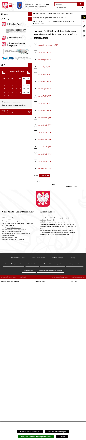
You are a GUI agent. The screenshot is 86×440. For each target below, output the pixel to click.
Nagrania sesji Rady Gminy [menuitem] (10, 30)
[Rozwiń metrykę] (44, 175)
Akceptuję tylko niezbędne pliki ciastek (36, 437)
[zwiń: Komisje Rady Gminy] (30, 59)
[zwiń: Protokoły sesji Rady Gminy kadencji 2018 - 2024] (30, 103)
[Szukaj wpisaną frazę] (81, 4)
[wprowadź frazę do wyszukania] (66, 4)
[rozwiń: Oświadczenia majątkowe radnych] (30, 77)
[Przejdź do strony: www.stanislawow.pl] (83, 26)
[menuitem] (16, 47)
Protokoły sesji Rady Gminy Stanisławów (60, 13)
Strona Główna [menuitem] (6, 18)
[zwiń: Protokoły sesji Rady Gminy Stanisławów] (30, 88)
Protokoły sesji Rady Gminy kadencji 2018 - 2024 (48, 18)
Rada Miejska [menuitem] (5, 41)
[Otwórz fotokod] (83, 35)
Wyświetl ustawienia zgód (57, 432)
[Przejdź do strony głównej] (25, 5)
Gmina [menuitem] (3, 37)
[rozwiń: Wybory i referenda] (30, 33)
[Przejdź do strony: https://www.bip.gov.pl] (83, 21)
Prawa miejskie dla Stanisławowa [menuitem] (12, 26)
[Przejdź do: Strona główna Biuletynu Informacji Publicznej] (34, 13)
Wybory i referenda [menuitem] (7, 33)
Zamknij (62, 437)
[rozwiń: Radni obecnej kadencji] (30, 54)
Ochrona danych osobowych (30, 432)
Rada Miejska (40, 13)
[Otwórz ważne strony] (83, 31)
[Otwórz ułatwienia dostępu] (83, 17)
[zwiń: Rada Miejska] (30, 41)
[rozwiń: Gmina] (30, 37)
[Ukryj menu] (30, 14)
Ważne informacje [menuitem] (7, 22)
